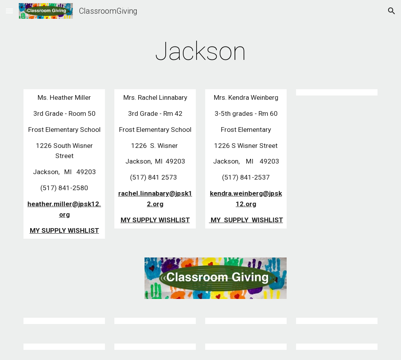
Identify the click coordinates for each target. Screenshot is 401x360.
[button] (9, 11)
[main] (200, 51)
